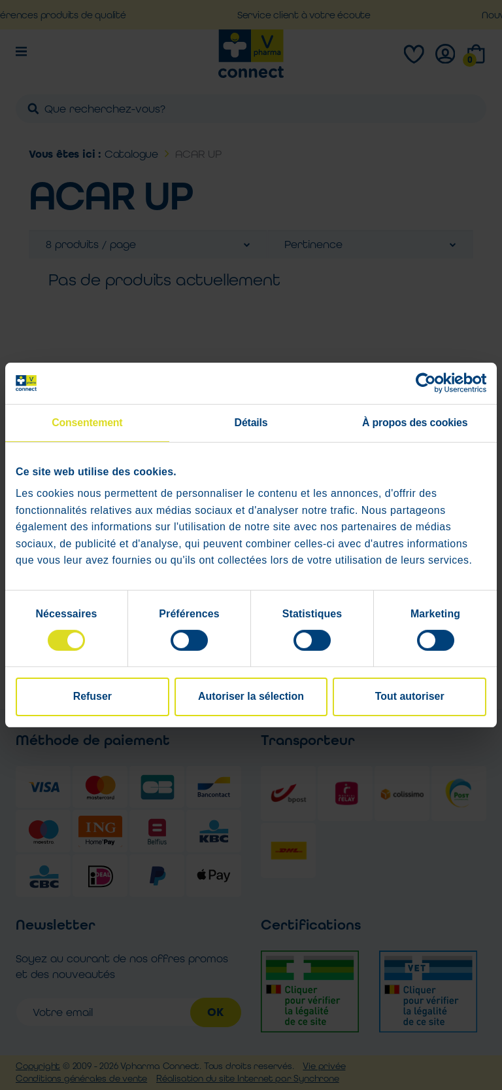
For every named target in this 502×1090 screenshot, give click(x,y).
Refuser (92, 696)
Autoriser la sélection (251, 696)
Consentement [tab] (87, 422)
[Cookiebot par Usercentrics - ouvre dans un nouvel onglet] (429, 383)
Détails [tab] (251, 422)
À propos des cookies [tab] (414, 422)
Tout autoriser (409, 696)
